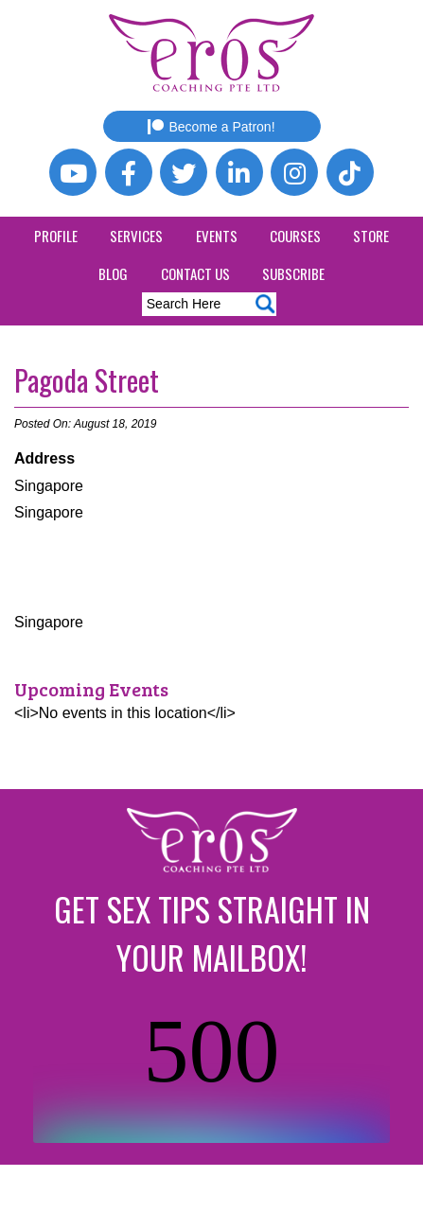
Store (371, 235)
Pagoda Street (86, 380)
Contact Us (195, 273)
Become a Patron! (211, 126)
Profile (56, 235)
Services (136, 235)
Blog (113, 273)
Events (217, 235)
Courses (295, 235)
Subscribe (293, 273)
